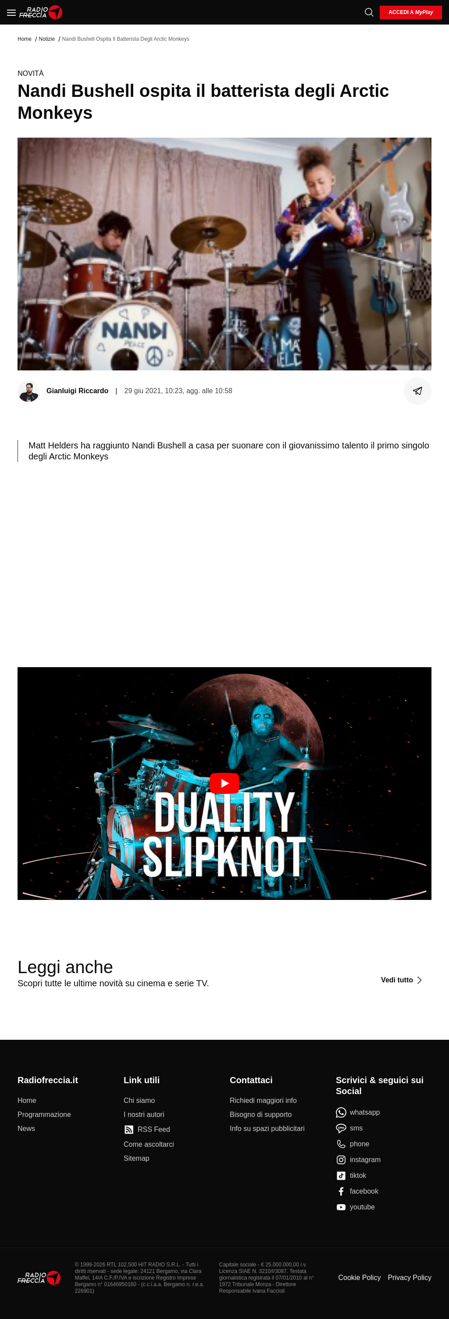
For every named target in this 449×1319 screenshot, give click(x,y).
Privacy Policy (409, 1277)
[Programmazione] (44, 1114)
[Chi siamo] (139, 1100)
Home (25, 39)
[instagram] (358, 1160)
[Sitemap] (137, 1158)
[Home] (41, 12)
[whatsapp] (358, 1112)
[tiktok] (351, 1175)
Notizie (47, 39)
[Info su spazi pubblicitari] (267, 1128)
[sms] (349, 1128)
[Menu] (11, 12)
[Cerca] (369, 12)
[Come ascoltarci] (149, 1144)
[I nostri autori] (144, 1114)
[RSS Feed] (147, 1129)
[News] (26, 1128)
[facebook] (357, 1191)
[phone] (353, 1144)
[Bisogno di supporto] (261, 1114)
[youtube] (355, 1207)
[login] (411, 12)
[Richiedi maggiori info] (263, 1100)
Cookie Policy (359, 1277)
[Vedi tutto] (402, 980)
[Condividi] (418, 391)
